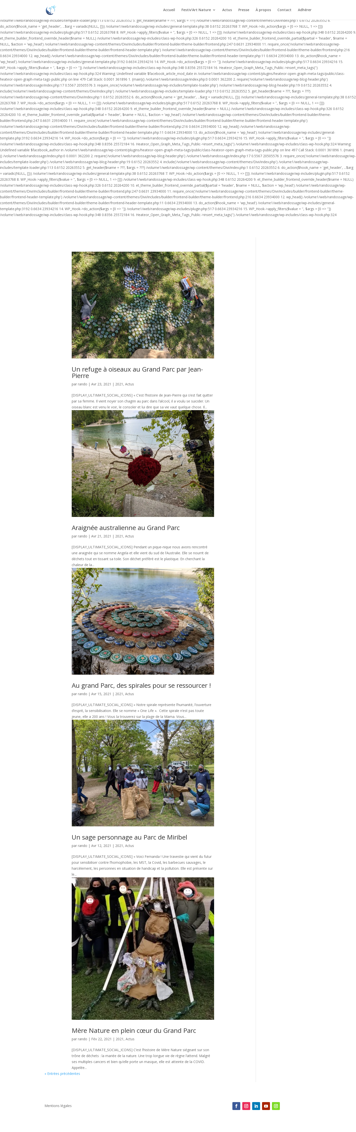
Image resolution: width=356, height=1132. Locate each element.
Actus (227, 10)
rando (82, 384)
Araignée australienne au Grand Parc (126, 527)
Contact (284, 10)
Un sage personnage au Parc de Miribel (129, 837)
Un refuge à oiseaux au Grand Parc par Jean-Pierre (137, 372)
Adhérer (305, 10)
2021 (119, 384)
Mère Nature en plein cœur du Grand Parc (134, 1030)
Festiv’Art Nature (196, 10)
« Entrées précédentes (62, 1073)
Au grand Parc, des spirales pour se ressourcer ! (141, 685)
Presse (243, 10)
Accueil (169, 10)
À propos (263, 10)
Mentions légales (58, 1106)
